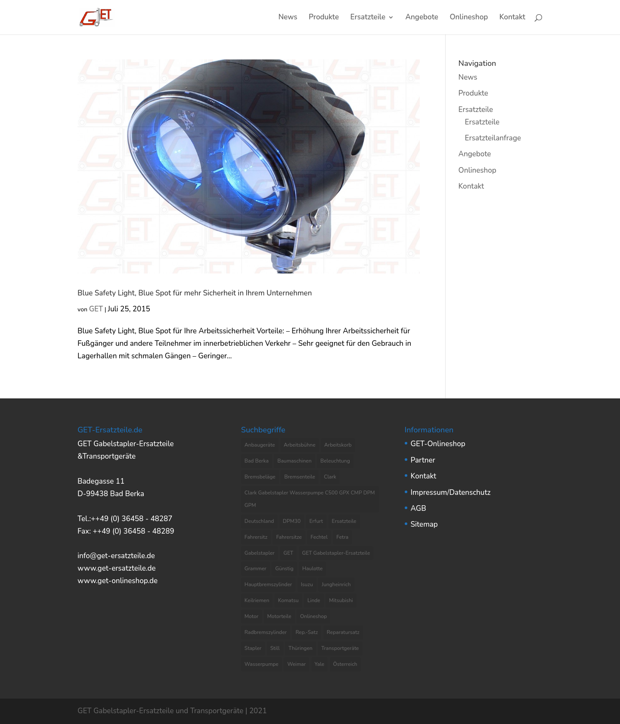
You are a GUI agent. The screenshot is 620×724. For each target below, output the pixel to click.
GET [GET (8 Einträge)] (288, 553)
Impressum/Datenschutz (451, 492)
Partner (423, 460)
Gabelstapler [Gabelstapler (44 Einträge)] (260, 553)
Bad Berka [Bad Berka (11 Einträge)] (257, 460)
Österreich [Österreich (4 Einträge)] (345, 664)
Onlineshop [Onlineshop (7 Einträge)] (313, 616)
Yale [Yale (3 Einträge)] (320, 664)
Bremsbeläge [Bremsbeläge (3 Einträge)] (260, 476)
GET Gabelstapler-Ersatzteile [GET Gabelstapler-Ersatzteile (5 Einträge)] (336, 553)
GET (96, 309)
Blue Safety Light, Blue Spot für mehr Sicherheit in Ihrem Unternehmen (195, 293)
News (287, 18)
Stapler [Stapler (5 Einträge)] (253, 648)
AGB (418, 508)
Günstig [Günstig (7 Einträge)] (284, 568)
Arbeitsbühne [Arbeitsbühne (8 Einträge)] (300, 444)
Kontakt (512, 18)
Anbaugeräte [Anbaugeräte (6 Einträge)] (260, 444)
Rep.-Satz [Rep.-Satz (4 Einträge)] (306, 632)
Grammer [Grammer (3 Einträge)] (256, 568)
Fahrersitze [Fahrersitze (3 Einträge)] (289, 537)
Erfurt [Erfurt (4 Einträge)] (316, 521)
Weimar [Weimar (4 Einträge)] (296, 664)
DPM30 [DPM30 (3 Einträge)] (292, 521)
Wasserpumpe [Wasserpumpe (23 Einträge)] (262, 664)
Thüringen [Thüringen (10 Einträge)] (300, 648)
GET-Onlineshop (438, 444)
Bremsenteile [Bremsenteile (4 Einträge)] (299, 476)
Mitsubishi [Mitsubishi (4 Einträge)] (341, 600)
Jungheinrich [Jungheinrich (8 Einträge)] (336, 584)
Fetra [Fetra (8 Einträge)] (342, 537)
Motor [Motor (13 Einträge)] (251, 616)
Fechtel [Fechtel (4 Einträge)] (319, 537)
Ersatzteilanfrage (493, 138)
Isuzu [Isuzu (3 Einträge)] (307, 584)
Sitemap (424, 524)
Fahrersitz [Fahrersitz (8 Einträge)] (256, 537)
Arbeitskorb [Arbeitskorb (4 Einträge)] (338, 444)
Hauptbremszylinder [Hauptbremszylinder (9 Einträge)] (268, 584)
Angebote (422, 18)
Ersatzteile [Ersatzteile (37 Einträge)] (344, 521)
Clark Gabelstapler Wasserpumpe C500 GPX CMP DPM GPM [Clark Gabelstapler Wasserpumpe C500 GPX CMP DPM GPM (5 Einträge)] (310, 499)
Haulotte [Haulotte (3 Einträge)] (312, 568)
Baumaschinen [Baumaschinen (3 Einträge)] (294, 460)
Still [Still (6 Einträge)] (275, 648)
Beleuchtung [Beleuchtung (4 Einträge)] (335, 460)
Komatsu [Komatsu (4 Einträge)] (288, 600)
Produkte (324, 18)
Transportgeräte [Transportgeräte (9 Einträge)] (340, 648)
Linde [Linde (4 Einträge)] (313, 600)
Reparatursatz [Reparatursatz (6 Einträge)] (343, 632)
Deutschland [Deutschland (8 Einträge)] (259, 521)
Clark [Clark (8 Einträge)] (330, 476)
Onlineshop (469, 18)
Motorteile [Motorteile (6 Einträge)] (279, 616)
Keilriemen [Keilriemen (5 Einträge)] (257, 600)
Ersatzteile (367, 18)
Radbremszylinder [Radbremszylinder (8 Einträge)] (266, 632)
